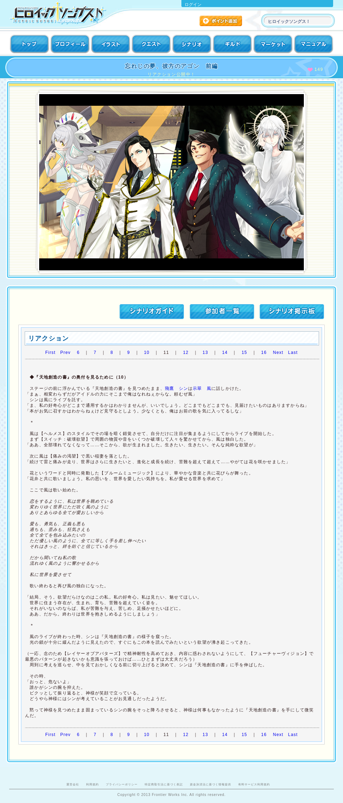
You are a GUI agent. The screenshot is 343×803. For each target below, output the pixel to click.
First (50, 352)
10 (147, 352)
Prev (65, 352)
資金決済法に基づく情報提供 (210, 784)
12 (186, 352)
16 (264, 352)
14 (225, 352)
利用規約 (92, 784)
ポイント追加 (221, 22)
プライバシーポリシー (122, 784)
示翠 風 (202, 388)
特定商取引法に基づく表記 (164, 784)
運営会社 (72, 784)
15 (244, 352)
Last (292, 352)
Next (278, 352)
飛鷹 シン (176, 388)
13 (205, 352)
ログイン (193, 4)
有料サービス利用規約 (254, 784)
